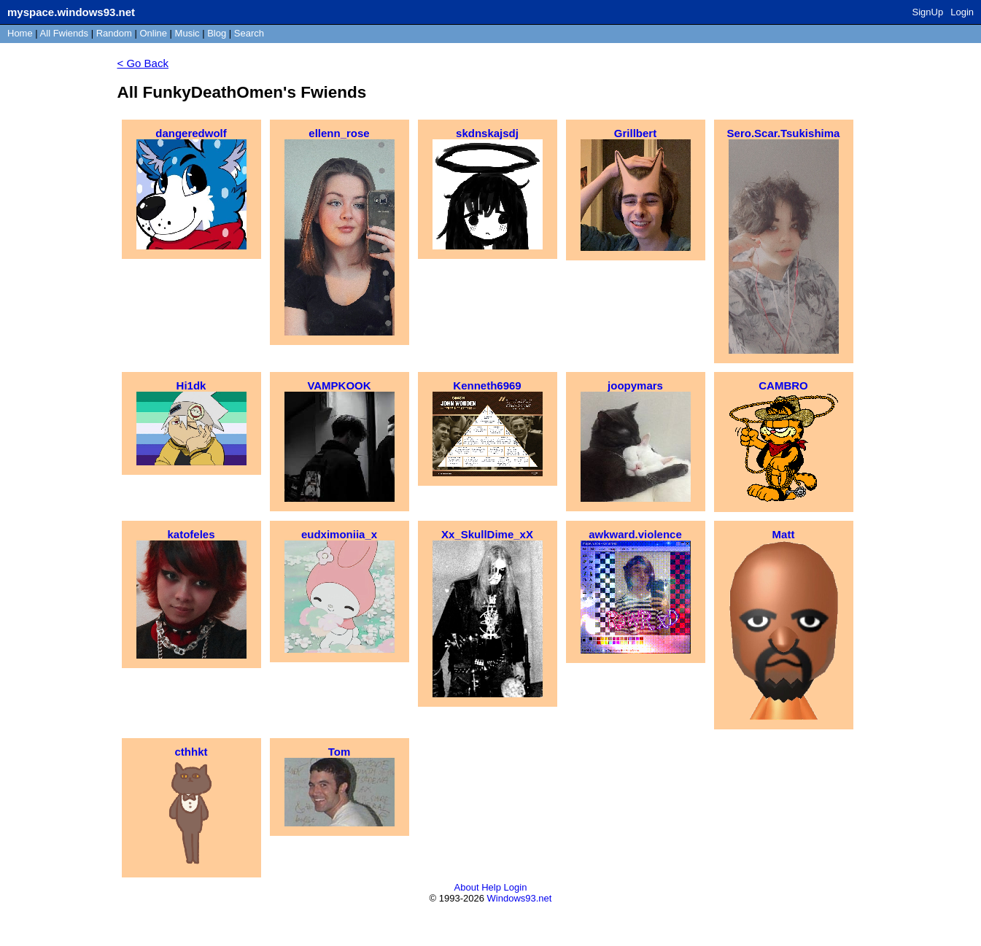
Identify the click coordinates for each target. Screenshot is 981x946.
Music (187, 33)
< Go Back (142, 63)
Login (962, 12)
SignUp (928, 12)
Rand (114, 33)
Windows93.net (519, 898)
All (64, 33)
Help (491, 887)
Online (153, 33)
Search (249, 33)
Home (20, 33)
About (466, 887)
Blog (216, 33)
